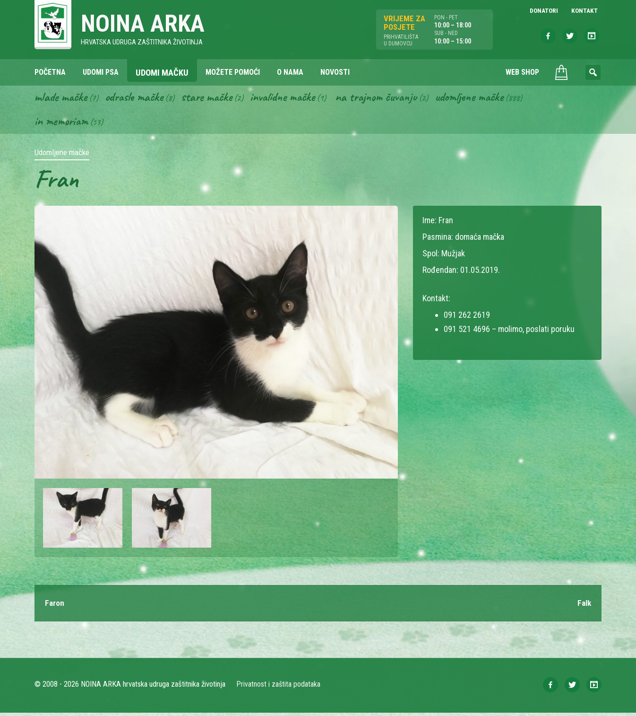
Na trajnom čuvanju (391, 98)
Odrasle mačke (139, 98)
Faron (55, 606)
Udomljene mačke (488, 98)
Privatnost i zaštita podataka (279, 687)
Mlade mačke (62, 98)
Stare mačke (214, 98)
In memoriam (62, 123)
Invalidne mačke (293, 98)
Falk (583, 606)
